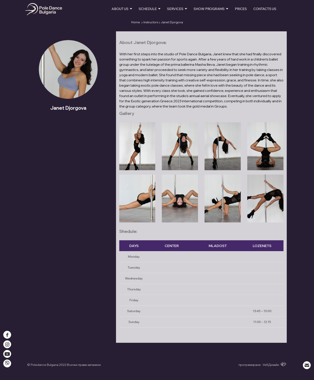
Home (135, 22)
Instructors (150, 22)
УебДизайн (274, 364)
